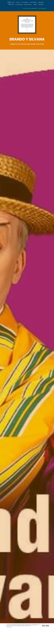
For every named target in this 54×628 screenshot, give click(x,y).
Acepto (43, 625)
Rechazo (47, 625)
